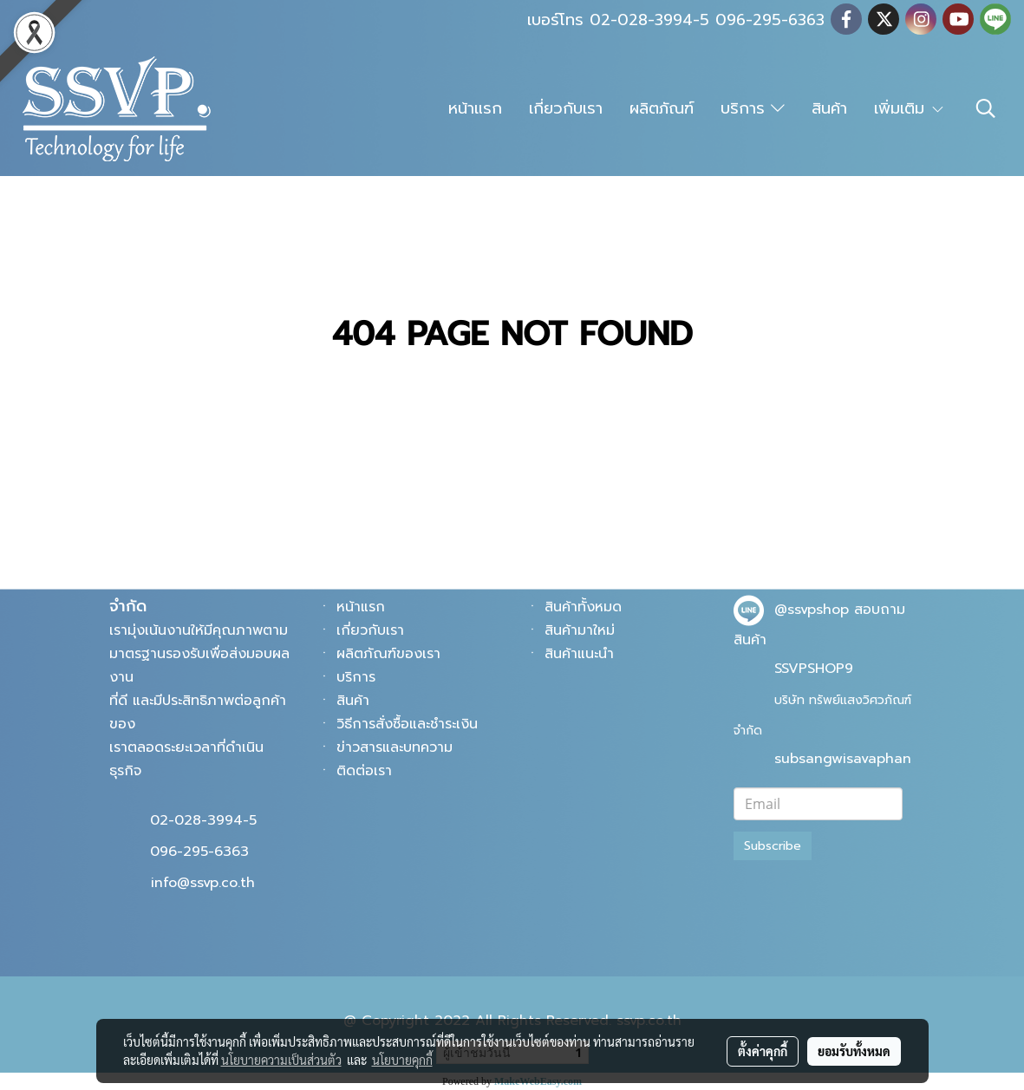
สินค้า (829, 108)
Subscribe (772, 846)
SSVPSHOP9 (813, 668)
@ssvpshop (811, 609)
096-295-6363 (199, 851)
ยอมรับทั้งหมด (854, 1051)
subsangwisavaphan (842, 758)
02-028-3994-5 (203, 820)
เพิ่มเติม (909, 108)
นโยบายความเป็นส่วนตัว (281, 1059)
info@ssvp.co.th (203, 882)
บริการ (753, 108)
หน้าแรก (475, 108)
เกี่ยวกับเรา (566, 108)
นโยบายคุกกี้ (402, 1059)
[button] (986, 108)
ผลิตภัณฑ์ (661, 108)
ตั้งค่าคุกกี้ (762, 1051)
